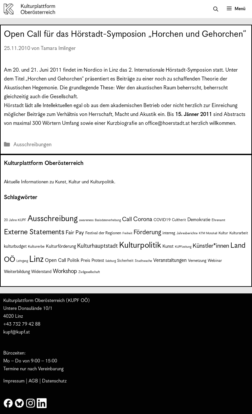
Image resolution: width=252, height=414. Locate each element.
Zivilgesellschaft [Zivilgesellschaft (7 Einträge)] (89, 272)
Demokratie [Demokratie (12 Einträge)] (198, 219)
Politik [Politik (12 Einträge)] (73, 260)
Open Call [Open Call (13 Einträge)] (55, 260)
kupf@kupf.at (16, 332)
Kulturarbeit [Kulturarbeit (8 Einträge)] (238, 233)
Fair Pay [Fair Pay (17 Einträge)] (75, 233)
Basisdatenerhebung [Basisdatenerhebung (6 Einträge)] (108, 220)
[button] (215, 9)
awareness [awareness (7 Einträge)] (86, 220)
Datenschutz (54, 381)
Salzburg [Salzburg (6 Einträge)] (110, 261)
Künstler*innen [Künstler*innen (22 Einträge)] (211, 245)
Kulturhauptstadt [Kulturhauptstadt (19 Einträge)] (97, 246)
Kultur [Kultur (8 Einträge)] (223, 233)
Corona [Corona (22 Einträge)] (142, 219)
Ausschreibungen (32, 145)
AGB (33, 381)
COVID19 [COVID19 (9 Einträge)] (162, 220)
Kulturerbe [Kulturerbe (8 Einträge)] (36, 246)
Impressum (14, 381)
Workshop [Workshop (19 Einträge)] (65, 271)
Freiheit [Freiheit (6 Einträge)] (127, 233)
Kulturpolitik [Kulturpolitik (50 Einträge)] (140, 245)
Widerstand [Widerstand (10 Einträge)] (41, 271)
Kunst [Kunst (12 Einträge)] (168, 246)
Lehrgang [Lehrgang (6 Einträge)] (22, 261)
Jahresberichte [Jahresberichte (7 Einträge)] (187, 233)
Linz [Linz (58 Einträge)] (36, 259)
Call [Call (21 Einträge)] (127, 219)
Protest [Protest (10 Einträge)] (98, 260)
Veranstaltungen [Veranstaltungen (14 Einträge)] (170, 260)
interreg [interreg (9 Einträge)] (168, 233)
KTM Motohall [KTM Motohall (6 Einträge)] (208, 233)
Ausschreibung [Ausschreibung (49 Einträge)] (53, 218)
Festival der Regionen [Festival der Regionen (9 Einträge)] (103, 233)
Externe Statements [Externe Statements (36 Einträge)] (34, 232)
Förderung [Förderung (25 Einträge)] (147, 232)
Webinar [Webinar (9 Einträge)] (215, 261)
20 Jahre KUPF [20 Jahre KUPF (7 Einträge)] (15, 220)
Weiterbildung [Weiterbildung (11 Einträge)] (17, 271)
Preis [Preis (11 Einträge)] (85, 260)
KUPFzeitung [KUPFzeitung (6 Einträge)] (183, 247)
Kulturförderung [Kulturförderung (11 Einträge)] (61, 246)
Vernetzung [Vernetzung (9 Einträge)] (197, 261)
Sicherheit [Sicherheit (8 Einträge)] (125, 261)
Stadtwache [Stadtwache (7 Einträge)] (143, 261)
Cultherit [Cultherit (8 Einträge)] (179, 220)
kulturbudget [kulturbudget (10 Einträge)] (15, 246)
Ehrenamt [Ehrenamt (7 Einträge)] (218, 220)
